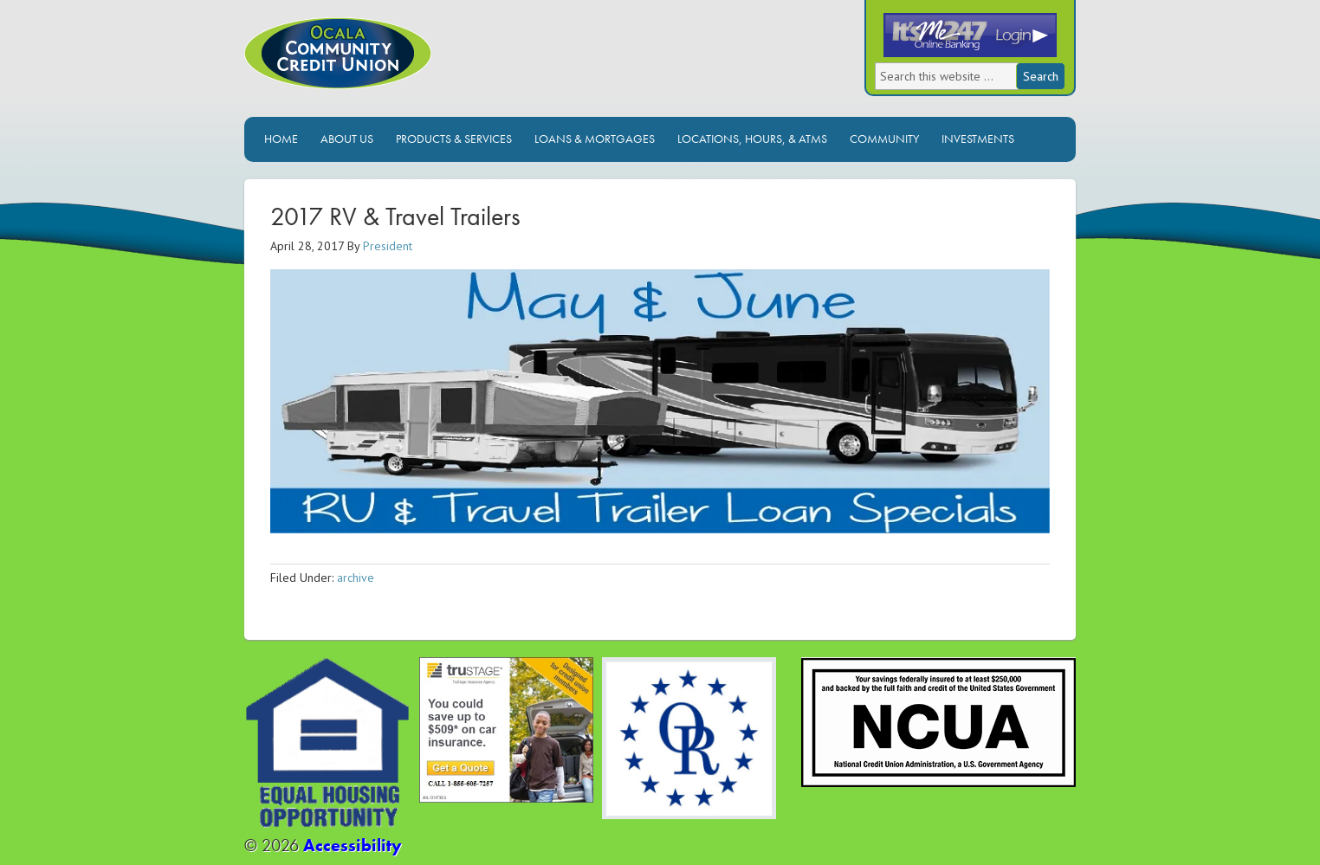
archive (355, 577)
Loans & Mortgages (594, 138)
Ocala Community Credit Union (395, 67)
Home (281, 138)
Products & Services (454, 138)
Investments (977, 138)
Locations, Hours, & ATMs (752, 138)
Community (884, 138)
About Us (346, 138)
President (387, 246)
